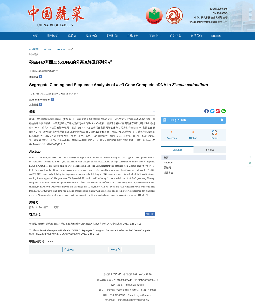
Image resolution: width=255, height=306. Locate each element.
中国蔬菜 (33, 49)
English (216, 35)
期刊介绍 (52, 35)
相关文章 (209, 149)
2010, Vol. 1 (48, 49)
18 (150, 274)
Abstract (168, 162)
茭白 (31, 207)
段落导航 (177, 150)
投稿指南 (91, 35)
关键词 (167, 167)
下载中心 (155, 35)
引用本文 (168, 172)
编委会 (72, 35)
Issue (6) (61, 49)
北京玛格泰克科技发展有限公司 (133, 300)
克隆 (56, 207)
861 (135, 274)
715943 (117, 274)
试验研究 (33, 54)
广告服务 (175, 35)
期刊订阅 (112, 35)
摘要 (166, 157)
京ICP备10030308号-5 (146, 280)
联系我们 (196, 35)
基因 (43, 207)
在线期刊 (133, 35)
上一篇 (69, 249)
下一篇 (115, 249)
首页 (35, 35)
